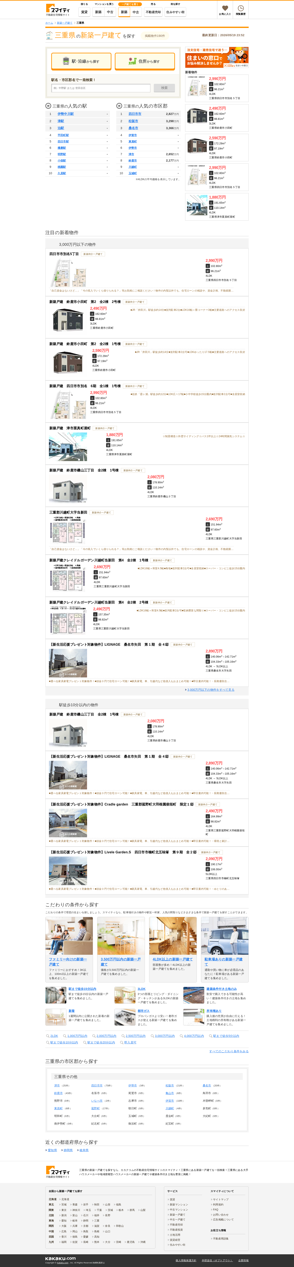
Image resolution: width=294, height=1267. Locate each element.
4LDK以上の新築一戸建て (173, 959)
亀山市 (170, 1093)
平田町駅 (63, 135)
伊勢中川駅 (66, 114)
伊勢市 (133, 147)
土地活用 (175, 1234)
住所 (149, 61)
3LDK (142, 989)
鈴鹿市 (133, 160)
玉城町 (133, 173)
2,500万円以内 (136, 1036)
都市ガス (144, 1011)
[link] (217, 57)
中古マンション (179, 1209)
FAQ (215, 1209)
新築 (98, 12)
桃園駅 (62, 167)
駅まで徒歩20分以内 (101, 1042)
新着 (72, 1011)
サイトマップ (221, 1199)
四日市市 (135, 114)
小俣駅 (62, 160)
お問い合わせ (221, 1214)
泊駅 (61, 128)
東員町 (133, 141)
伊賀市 (133, 135)
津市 (131, 154)
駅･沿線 (85, 61)
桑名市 (133, 128)
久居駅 (62, 173)
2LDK (54, 1036)
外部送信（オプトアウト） (217, 1260)
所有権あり (214, 1011)
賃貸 (84, 12)
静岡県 (68, 1150)
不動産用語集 (221, 1238)
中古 (110, 12)
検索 (164, 88)
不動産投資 (176, 1229)
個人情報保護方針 (186, 1260)
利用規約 (218, 1204)
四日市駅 (63, 141)
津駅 (61, 121)
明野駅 (62, 154)
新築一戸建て (178, 1214)
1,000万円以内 (77, 1036)
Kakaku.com (62, 1263)
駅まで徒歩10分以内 (64, 1042)
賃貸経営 (175, 1239)
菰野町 (95, 1108)
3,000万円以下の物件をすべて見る (210, 689)
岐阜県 (84, 1150)
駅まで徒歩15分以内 (82, 989)
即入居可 (130, 1042)
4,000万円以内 (194, 1036)
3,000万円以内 (165, 1036)
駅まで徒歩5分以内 (226, 1036)
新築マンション (179, 1204)
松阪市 (133, 121)
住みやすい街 (175, 12)
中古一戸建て (178, 1219)
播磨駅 (62, 147)
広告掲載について (223, 1219)
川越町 (133, 167)
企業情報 (243, 1260)
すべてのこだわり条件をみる (229, 1051)
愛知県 (52, 1150)
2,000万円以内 (106, 1036)
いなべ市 (97, 1100)
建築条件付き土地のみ (222, 989)
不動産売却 (153, 12)
